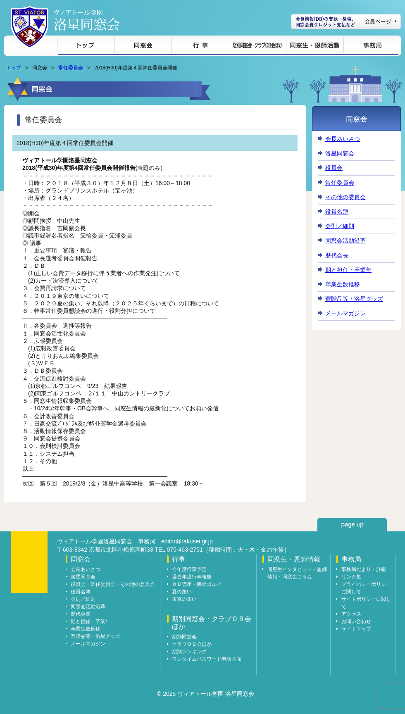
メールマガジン (345, 313)
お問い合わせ (356, 621)
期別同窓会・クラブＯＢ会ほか (257, 46)
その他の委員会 (345, 197)
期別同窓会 (184, 637)
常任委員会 (70, 68)
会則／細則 (339, 226)
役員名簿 (336, 211)
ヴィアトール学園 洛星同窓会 (87, 20)
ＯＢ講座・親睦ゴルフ (197, 584)
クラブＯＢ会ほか (192, 644)
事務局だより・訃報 (363, 569)
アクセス (351, 614)
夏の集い (182, 592)
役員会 (334, 167)
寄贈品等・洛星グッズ (354, 298)
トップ (85, 46)
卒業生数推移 (342, 284)
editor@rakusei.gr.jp (187, 541)
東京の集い (184, 599)
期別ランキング (189, 651)
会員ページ (346, 21)
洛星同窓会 (339, 153)
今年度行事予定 (189, 569)
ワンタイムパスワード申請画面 (206, 659)
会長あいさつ (342, 139)
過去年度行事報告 (192, 577)
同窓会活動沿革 (345, 240)
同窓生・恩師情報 (314, 46)
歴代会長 (336, 255)
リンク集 (351, 577)
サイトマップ (356, 629)
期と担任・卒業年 (348, 270)
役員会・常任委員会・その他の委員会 (113, 584)
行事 (200, 46)
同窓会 (143, 46)
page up (352, 524)
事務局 (370, 46)
